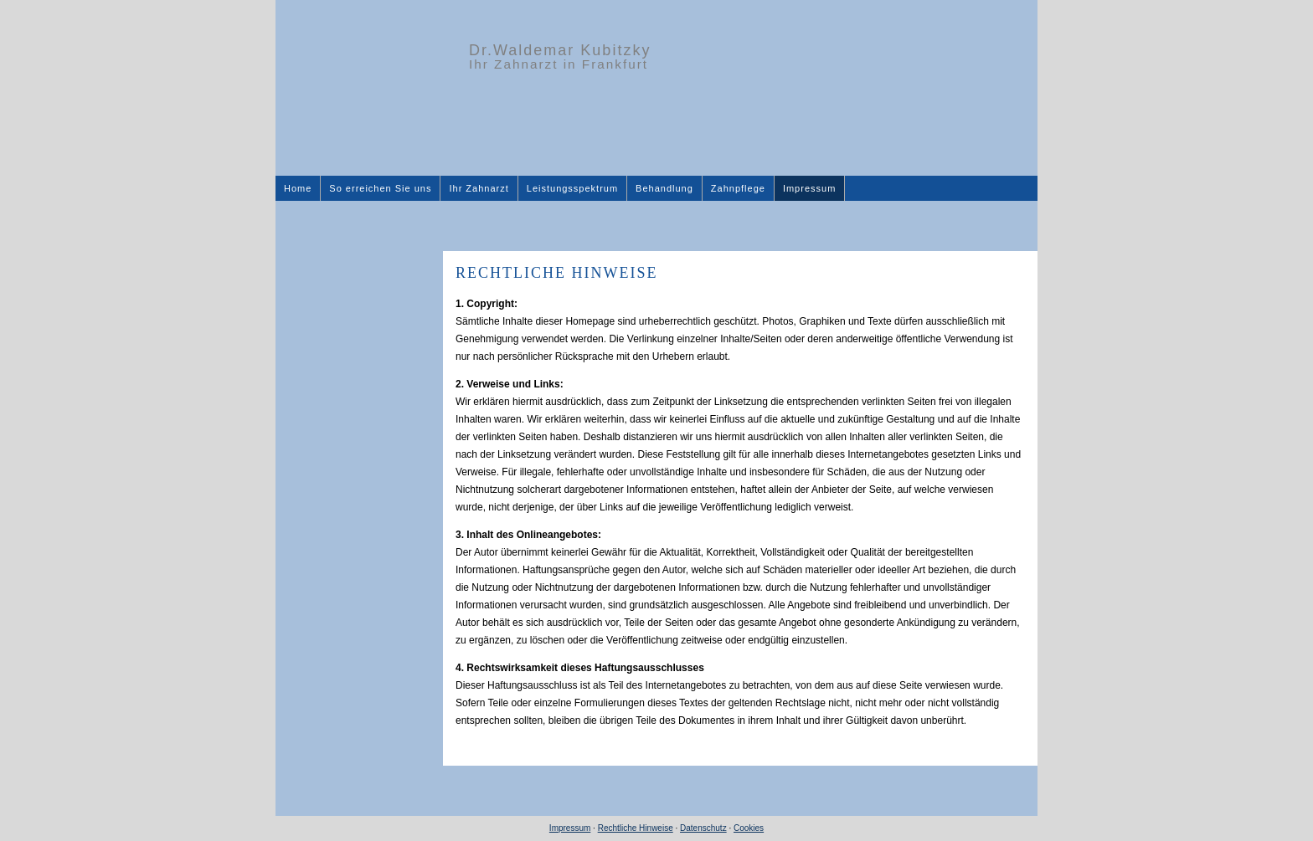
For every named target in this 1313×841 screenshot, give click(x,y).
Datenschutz (703, 828)
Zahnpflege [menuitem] (738, 188)
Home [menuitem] (298, 188)
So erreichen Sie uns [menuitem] (380, 188)
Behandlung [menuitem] (664, 188)
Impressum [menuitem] (809, 188)
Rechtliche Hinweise (635, 828)
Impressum (569, 828)
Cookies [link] (749, 828)
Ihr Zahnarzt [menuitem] (478, 188)
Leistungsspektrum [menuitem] (572, 188)
